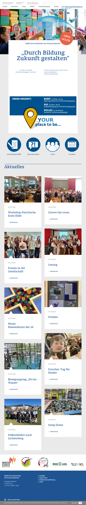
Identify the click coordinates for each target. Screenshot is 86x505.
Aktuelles (14, 6)
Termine (72, 154)
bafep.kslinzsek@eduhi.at (33, 3)
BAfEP (32, 6)
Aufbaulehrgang (44, 6)
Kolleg (56, 6)
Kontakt (42, 476)
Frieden (53, 317)
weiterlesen (13, 222)
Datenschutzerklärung (47, 480)
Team (24, 6)
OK (80, 503)
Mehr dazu (74, 502)
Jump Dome (55, 425)
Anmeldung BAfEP (14, 154)
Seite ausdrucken (14, 499)
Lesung (52, 265)
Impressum (43, 478)
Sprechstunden (33, 154)
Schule (5, 6)
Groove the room (58, 212)
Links (41, 482)
